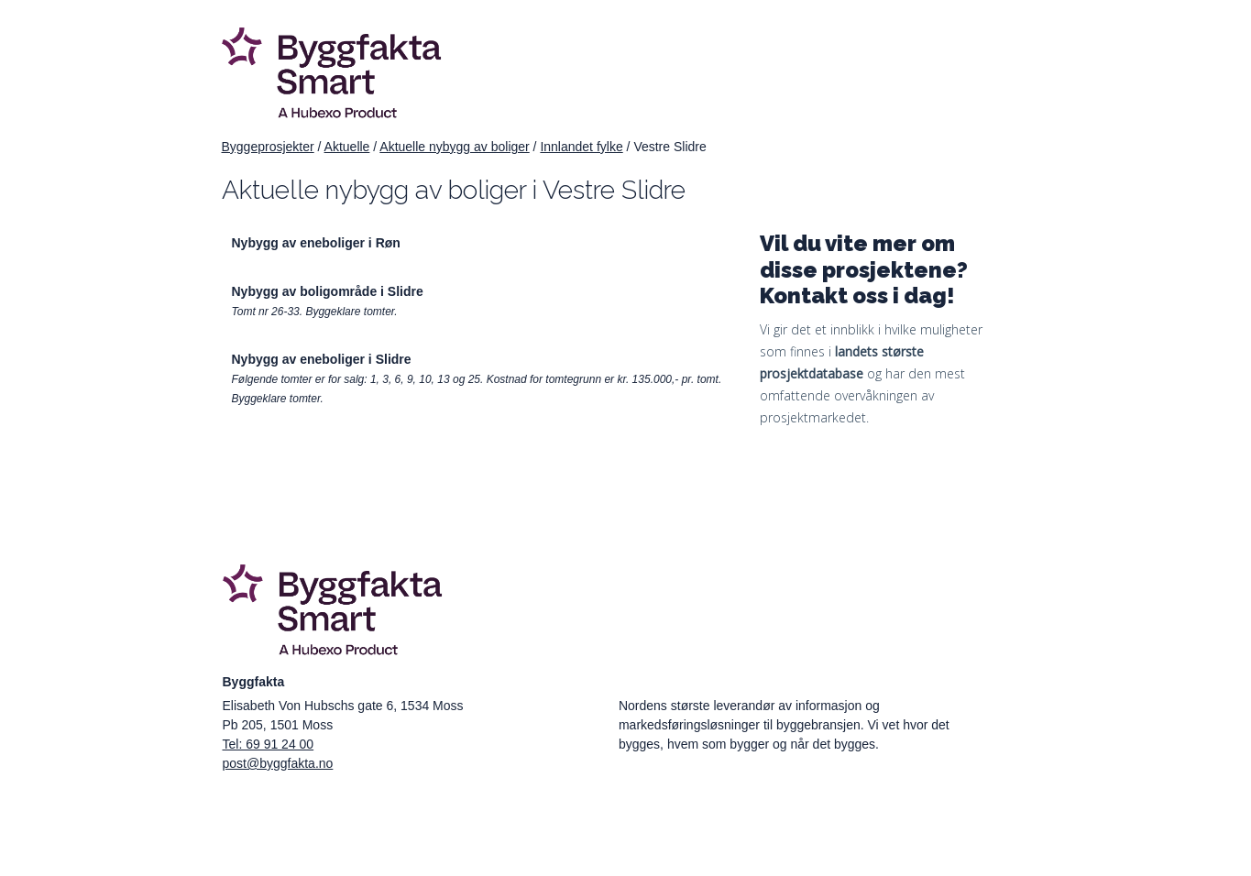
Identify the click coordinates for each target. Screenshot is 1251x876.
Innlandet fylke (581, 146)
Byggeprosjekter (268, 146)
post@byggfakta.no (278, 763)
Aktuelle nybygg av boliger (454, 146)
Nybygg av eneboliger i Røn (316, 242)
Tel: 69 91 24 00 (268, 744)
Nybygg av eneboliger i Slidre (322, 359)
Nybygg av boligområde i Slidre (327, 291)
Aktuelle (347, 146)
